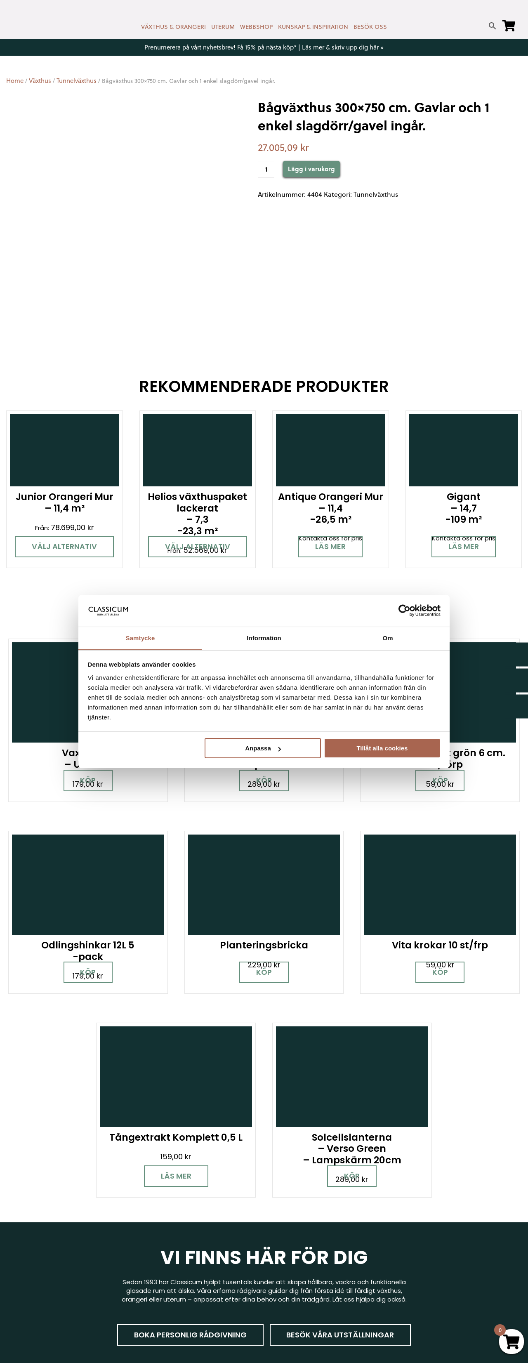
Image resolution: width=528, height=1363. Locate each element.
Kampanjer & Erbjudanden (438, 1262)
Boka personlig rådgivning (165, 1088)
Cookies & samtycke (301, 1217)
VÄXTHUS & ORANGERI (173, 27)
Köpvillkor (284, 1241)
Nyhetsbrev (287, 1205)
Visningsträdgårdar (428, 1226)
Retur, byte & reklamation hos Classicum (315, 1293)
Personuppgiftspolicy (431, 1286)
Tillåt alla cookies (382, 748)
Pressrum (413, 1274)
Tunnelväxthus (77, 80)
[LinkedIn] (105, 1243)
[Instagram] (47, 1243)
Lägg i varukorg (311, 168)
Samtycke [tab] (140, 637)
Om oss (282, 1277)
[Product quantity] (266, 169)
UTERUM (223, 27)
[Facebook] (18, 1243)
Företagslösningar (297, 1229)
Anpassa (263, 748)
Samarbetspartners (429, 1238)
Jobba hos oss (421, 1250)
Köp (79, 925)
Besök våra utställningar (317, 1088)
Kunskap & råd (292, 1253)
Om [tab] (387, 637)
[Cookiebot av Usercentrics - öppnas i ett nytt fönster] (404, 610)
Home (15, 80)
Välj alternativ (64, 546)
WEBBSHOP (256, 27)
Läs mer (330, 546)
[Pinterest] (76, 1243)
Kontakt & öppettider (303, 1193)
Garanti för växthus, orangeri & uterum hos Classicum (458, 1210)
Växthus (40, 80)
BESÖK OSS (370, 27)
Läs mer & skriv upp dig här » (343, 47)
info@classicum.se (167, 1236)
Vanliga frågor (292, 1265)
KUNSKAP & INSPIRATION (313, 27)
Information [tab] (264, 637)
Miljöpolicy (414, 1193)
